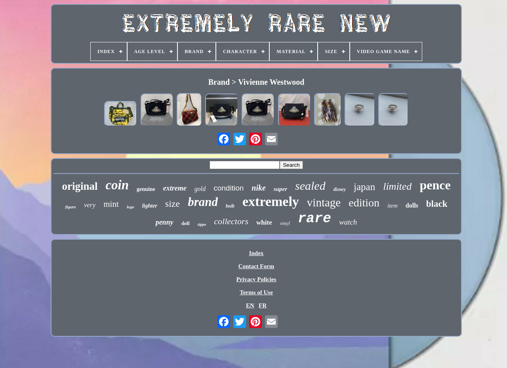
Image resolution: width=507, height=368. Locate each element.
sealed (310, 185)
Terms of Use (256, 292)
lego (130, 206)
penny (164, 222)
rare (314, 219)
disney (340, 189)
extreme (175, 188)
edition (364, 202)
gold (200, 188)
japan (364, 186)
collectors (231, 221)
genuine (146, 189)
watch (348, 222)
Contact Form (256, 266)
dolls (412, 205)
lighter (149, 206)
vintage (324, 202)
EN (250, 305)
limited (397, 186)
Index (256, 253)
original (79, 186)
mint (111, 204)
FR (263, 305)
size (172, 203)
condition (228, 188)
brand (203, 202)
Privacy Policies (256, 279)
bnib (230, 206)
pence (434, 185)
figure (70, 206)
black (437, 204)
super (280, 189)
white (264, 222)
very (89, 205)
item (392, 205)
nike (259, 187)
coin (117, 185)
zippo (202, 224)
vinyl (285, 223)
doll (185, 223)
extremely (270, 201)
